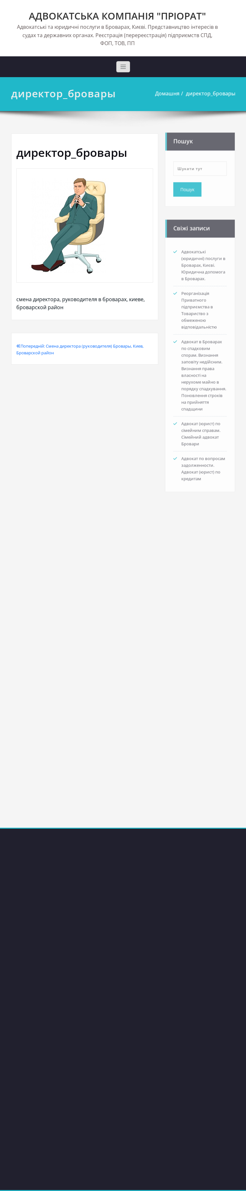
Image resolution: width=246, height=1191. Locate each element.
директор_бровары (212, 93)
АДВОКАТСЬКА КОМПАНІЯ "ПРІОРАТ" (117, 15)
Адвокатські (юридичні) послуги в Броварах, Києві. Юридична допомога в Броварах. (203, 263)
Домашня (169, 93)
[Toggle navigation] (123, 66)
